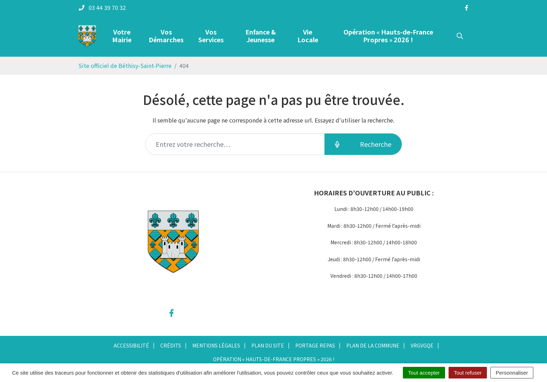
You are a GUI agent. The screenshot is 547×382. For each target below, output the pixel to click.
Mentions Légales (216, 345)
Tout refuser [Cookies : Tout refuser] (468, 373)
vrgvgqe (422, 345)
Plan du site (267, 345)
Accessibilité (131, 345)
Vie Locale (307, 35)
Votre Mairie (121, 35)
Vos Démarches (166, 35)
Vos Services (211, 35)
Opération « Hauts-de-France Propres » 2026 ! (388, 35)
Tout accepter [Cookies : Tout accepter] (424, 373)
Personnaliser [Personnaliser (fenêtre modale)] (512, 373)
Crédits (170, 345)
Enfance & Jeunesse (260, 35)
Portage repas (315, 345)
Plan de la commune (372, 345)
